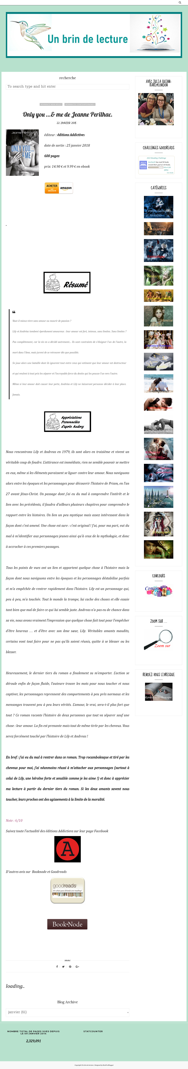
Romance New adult (51, 104)
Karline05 (152, 162)
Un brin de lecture (88, 1065)
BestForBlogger (108, 1065)
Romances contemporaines (80, 104)
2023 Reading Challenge (156, 158)
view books (170, 173)
